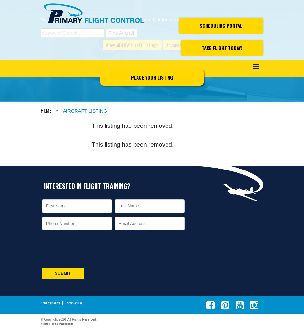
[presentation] (90, 248)
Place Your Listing (152, 77)
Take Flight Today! (222, 47)
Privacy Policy (50, 303)
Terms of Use (74, 303)
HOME (46, 110)
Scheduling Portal (221, 25)
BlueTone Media (67, 323)
